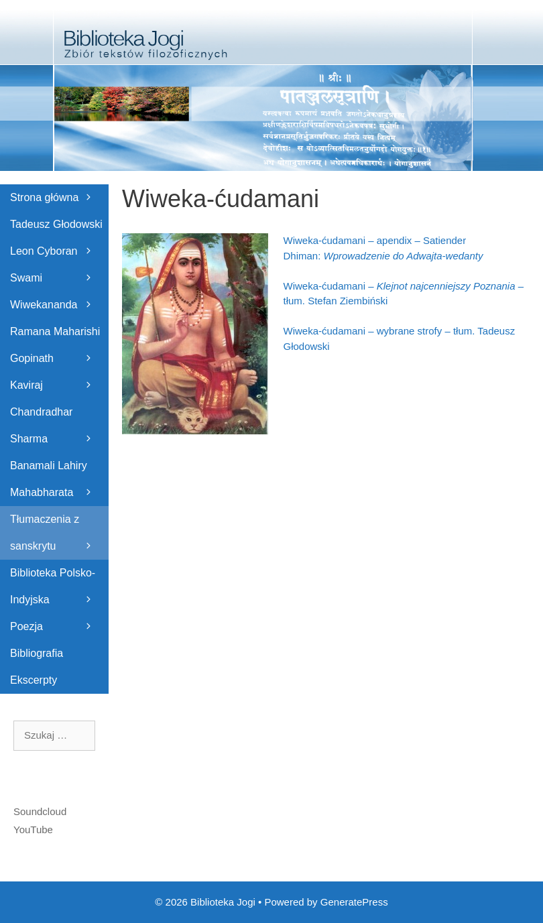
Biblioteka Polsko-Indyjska (59, 590)
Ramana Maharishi (59, 335)
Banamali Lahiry (59, 469)
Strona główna (59, 197)
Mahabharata (59, 496)
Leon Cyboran (59, 255)
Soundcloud (39, 811)
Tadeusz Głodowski (59, 228)
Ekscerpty (33, 680)
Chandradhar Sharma (59, 429)
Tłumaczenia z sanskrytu (59, 536)
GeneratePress (354, 902)
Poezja (59, 626)
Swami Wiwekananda (59, 295)
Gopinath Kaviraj (59, 376)
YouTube (33, 829)
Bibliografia (36, 653)
